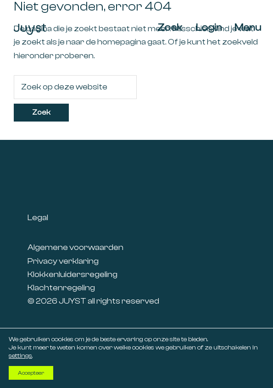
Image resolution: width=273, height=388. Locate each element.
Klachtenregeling (61, 288)
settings (20, 356)
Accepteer (31, 373)
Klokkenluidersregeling (72, 274)
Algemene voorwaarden (75, 247)
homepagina (121, 42)
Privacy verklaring (63, 261)
